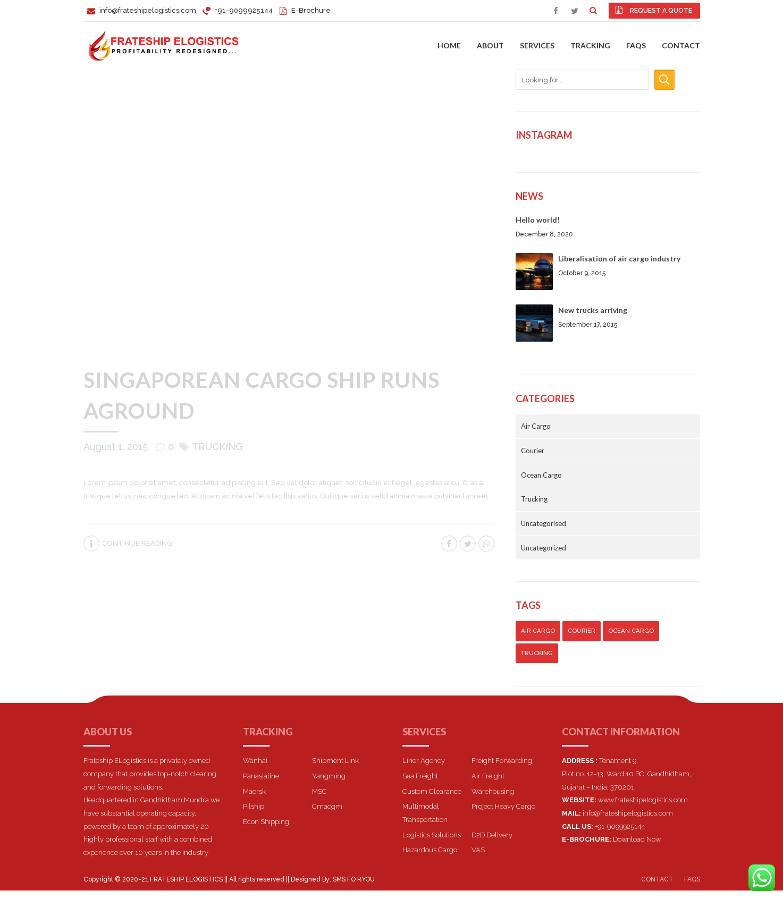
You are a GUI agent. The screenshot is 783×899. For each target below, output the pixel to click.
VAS (478, 850)
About (490, 45)
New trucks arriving (592, 310)
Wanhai (255, 761)
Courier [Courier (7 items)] (581, 630)
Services (537, 45)
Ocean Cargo (541, 475)
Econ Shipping (266, 822)
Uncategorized (543, 548)
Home (449, 45)
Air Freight (488, 776)
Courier (532, 450)
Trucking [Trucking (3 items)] (537, 653)
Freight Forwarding (502, 761)
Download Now (637, 839)
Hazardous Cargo (429, 850)
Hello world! (538, 219)
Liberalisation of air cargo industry (619, 258)
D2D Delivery (492, 835)
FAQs (636, 45)
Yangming (329, 776)
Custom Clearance (431, 791)
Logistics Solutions (431, 835)
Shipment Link (335, 761)
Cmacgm (327, 806)
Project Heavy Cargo (503, 806)
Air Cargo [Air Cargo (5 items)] (538, 630)
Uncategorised (543, 523)
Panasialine (261, 776)
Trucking (217, 446)
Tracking (590, 45)
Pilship (253, 806)
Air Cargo (536, 426)
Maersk (254, 791)
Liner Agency (423, 761)
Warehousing (493, 791)
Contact (681, 45)
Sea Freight (420, 776)
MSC (319, 791)
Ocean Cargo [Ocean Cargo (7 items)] (631, 630)
